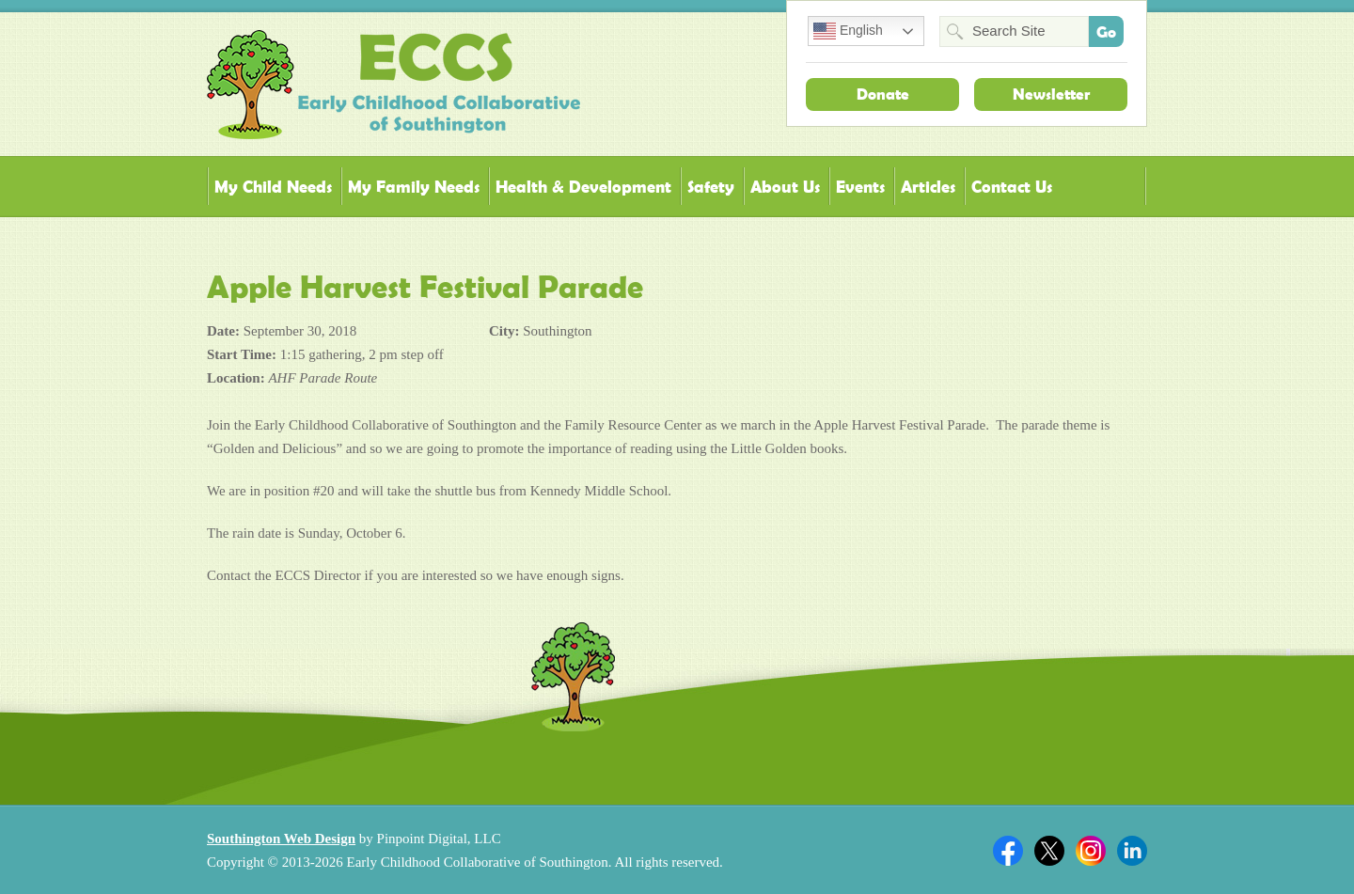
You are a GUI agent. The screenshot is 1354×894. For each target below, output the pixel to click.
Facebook (1008, 851)
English (848, 31)
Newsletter (1051, 94)
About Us (785, 186)
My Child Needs (273, 186)
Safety (710, 186)
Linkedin (1132, 851)
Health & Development (583, 186)
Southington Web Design (281, 838)
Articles (928, 186)
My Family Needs (414, 186)
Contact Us (1011, 186)
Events (860, 186)
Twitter (1049, 851)
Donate (883, 94)
